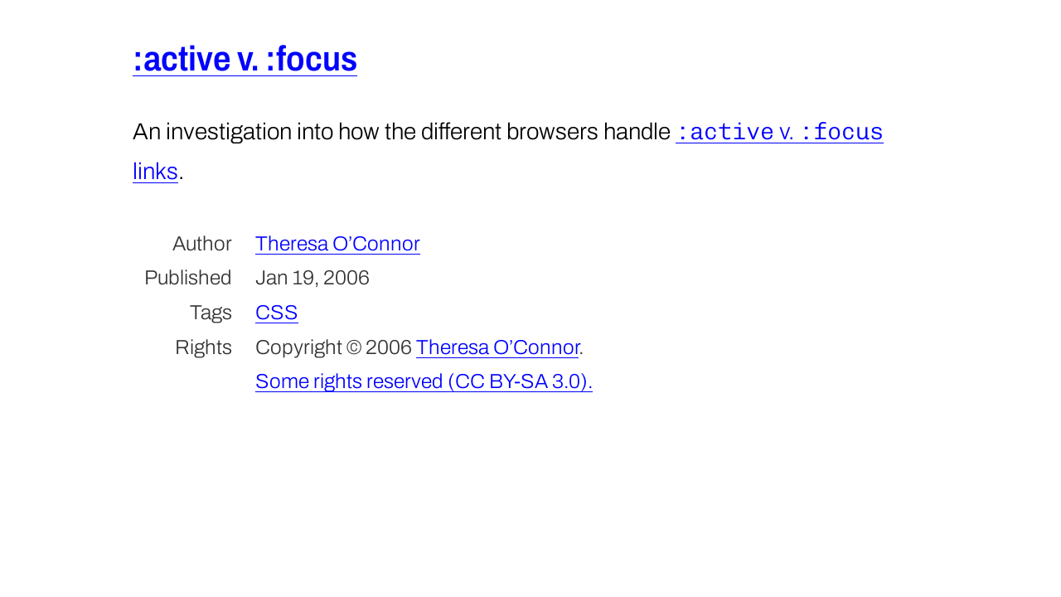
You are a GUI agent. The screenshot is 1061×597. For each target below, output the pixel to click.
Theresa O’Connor (337, 243)
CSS (276, 312)
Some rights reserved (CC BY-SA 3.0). (424, 381)
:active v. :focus (245, 59)
